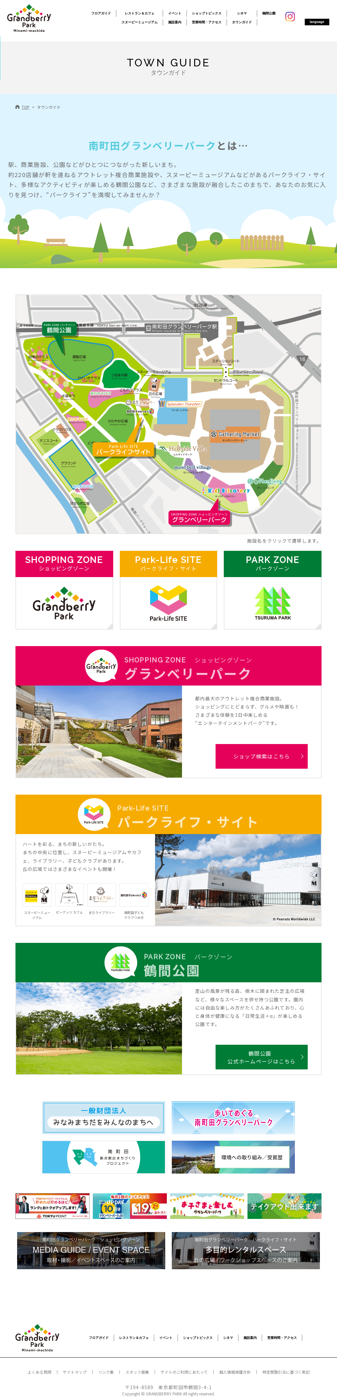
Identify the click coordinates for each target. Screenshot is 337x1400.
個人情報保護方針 (235, 1372)
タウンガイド (242, 22)
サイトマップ (75, 1372)
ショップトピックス (206, 13)
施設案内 (174, 22)
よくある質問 (39, 1372)
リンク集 (106, 1372)
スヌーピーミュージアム (139, 22)
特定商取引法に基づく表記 (286, 1372)
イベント (174, 13)
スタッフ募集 (137, 1372)
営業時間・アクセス (206, 22)
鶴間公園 (268, 13)
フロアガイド (101, 13)
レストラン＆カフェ (139, 13)
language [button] (317, 22)
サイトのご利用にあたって (184, 1372)
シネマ (242, 13)
